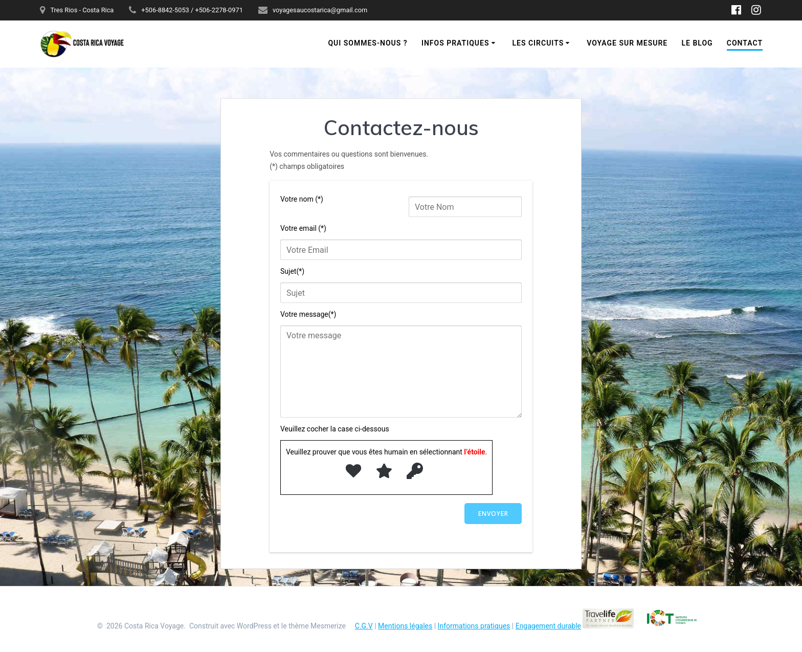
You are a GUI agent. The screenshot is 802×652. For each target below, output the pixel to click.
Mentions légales (405, 626)
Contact (745, 43)
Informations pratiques (474, 626)
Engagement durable (548, 626)
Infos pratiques (455, 43)
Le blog (696, 43)
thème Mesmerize (317, 626)
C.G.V (364, 626)
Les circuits (538, 43)
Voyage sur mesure (627, 43)
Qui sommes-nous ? (367, 43)
